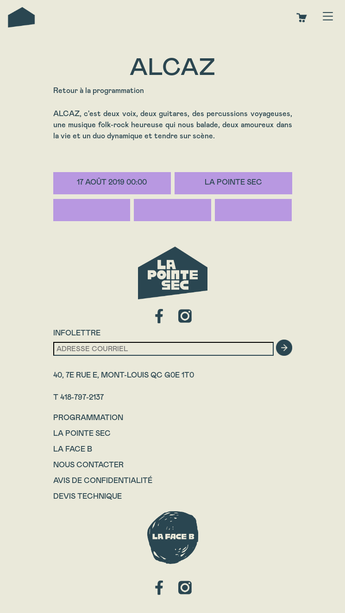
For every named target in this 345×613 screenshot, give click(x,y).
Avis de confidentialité (102, 480)
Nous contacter (88, 465)
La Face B (72, 449)
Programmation (88, 417)
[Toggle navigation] (328, 17)
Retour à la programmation (98, 90)
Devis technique (87, 496)
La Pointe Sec (82, 433)
